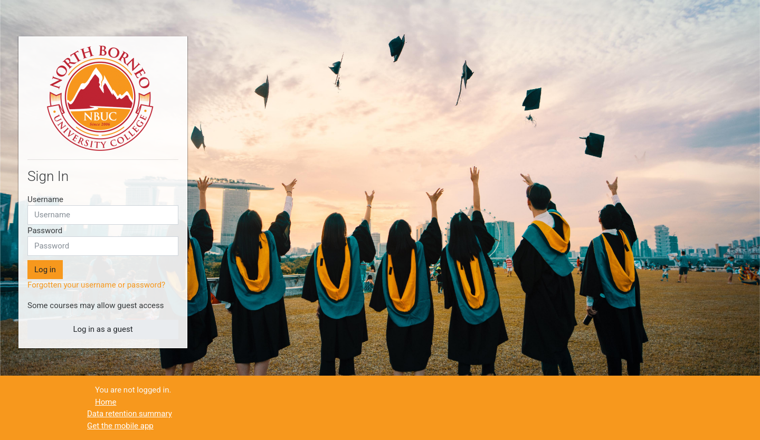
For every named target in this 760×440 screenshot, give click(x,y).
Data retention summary (129, 413)
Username (45, 199)
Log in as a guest (102, 329)
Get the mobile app (120, 426)
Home (105, 402)
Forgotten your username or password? (96, 285)
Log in (45, 269)
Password (44, 230)
